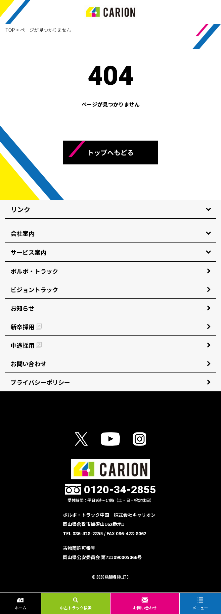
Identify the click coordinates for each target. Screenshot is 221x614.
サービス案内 (28, 252)
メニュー (200, 603)
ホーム (20, 603)
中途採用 (26, 345)
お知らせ (22, 308)
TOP (10, 29)
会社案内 (22, 233)
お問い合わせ (145, 603)
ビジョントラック (34, 289)
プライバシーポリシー (40, 382)
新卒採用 (26, 326)
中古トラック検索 (76, 603)
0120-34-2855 (120, 489)
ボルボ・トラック (34, 271)
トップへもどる (110, 152)
